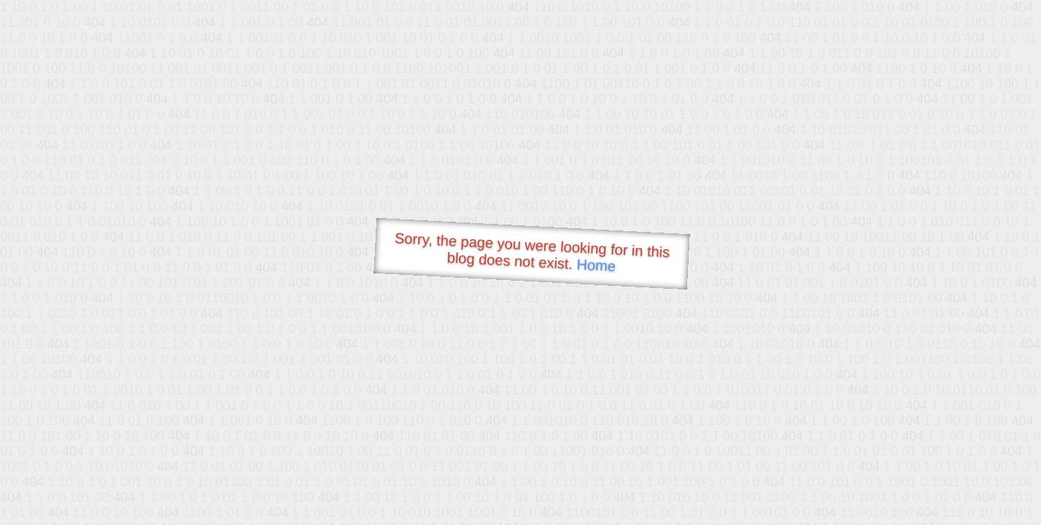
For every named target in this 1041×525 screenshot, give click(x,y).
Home (596, 265)
